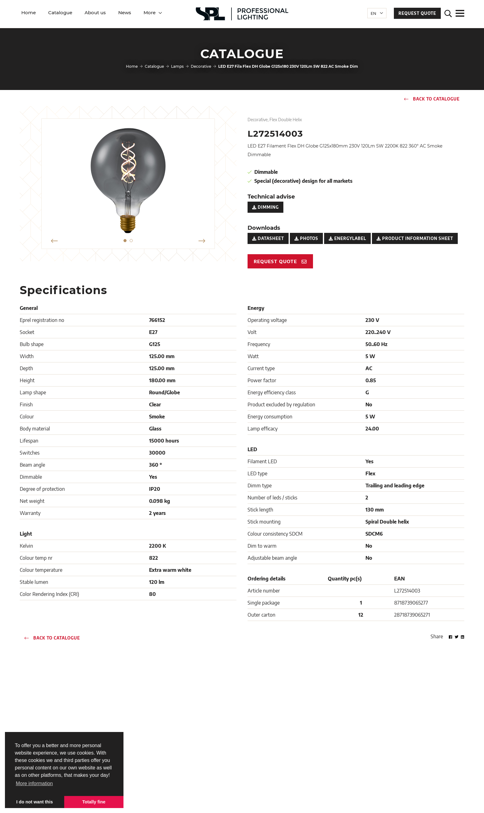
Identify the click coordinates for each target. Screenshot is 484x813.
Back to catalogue (432, 98)
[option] (128, 180)
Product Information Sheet (415, 238)
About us (95, 12)
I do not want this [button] (34, 801)
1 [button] (125, 240)
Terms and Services (227, 803)
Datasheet (268, 238)
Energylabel (347, 238)
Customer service (178, 732)
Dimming (265, 207)
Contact (170, 724)
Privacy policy (261, 803)
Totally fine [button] (94, 801)
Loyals (447, 803)
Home (28, 12)
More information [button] (34, 783)
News (124, 12)
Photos (306, 238)
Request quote (417, 13)
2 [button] (131, 240)
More (150, 12)
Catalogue (60, 12)
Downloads (173, 741)
